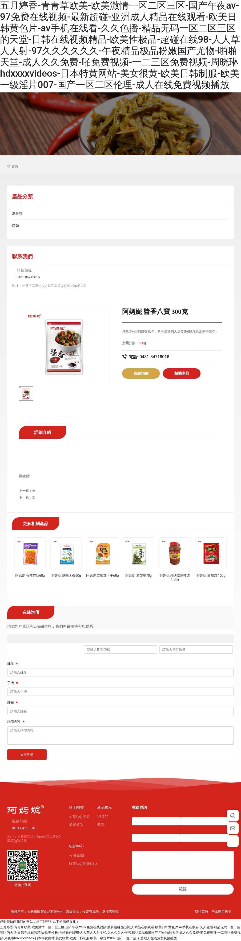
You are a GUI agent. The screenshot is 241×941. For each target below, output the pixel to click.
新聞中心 (76, 846)
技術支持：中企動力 (210, 911)
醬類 (101, 824)
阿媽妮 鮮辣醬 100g (211, 575)
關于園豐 (76, 807)
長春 (228, 911)
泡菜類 (102, 816)
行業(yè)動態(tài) (83, 863)
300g (142, 343)
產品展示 (104, 807)
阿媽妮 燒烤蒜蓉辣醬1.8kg (175, 577)
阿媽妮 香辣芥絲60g (30, 575)
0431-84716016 (28, 277)
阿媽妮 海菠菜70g (138, 575)
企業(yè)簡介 (79, 816)
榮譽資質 (76, 824)
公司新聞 (76, 855)
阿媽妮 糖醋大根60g (66, 575)
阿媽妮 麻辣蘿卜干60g (102, 575)
